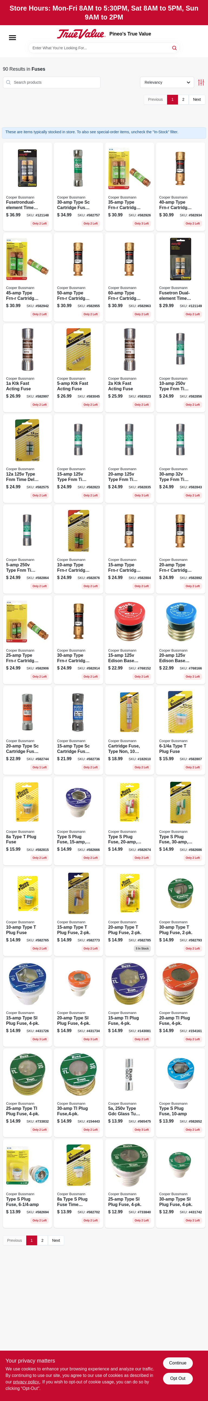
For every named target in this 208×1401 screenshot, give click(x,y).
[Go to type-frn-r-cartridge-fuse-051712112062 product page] (180, 186)
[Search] (175, 47)
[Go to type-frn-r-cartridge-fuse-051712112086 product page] (78, 277)
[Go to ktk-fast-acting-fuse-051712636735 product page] (27, 368)
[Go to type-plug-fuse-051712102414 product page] (78, 821)
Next (197, 99)
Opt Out (177, 1378)
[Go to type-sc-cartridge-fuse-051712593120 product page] (27, 730)
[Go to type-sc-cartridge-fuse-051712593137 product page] (78, 186)
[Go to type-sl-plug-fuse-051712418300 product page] (27, 1002)
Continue (177, 1363)
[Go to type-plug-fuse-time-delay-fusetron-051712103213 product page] (78, 1183)
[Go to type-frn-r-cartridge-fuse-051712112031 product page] (27, 640)
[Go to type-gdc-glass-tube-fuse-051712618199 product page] (129, 1093)
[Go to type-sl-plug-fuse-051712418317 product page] (78, 1002)
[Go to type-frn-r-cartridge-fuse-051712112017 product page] (129, 549)
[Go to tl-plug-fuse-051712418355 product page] (180, 1002)
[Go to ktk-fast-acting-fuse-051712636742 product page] (129, 368)
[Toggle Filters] (201, 82)
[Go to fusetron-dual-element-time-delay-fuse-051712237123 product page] (180, 277)
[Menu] (12, 37)
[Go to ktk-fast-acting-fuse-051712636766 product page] (78, 368)
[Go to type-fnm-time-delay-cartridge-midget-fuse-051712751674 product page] (27, 549)
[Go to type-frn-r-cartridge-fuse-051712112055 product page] (129, 186)
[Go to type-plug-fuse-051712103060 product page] (180, 730)
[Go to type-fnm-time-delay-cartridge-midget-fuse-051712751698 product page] (27, 458)
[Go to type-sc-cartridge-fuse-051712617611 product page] (78, 730)
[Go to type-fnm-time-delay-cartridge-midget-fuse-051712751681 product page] (180, 368)
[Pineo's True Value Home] (81, 34)
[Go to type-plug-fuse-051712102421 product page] (129, 821)
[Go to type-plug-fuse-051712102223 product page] (129, 911)
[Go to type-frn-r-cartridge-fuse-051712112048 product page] (78, 640)
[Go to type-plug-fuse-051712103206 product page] (27, 1183)
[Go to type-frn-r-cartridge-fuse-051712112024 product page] (180, 549)
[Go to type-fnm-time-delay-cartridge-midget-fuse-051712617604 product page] (180, 458)
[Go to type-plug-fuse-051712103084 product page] (27, 911)
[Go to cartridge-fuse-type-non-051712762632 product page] (129, 730)
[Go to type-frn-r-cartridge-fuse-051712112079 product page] (27, 277)
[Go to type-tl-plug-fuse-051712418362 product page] (27, 1093)
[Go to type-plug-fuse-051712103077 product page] (27, 821)
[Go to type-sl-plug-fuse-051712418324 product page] (129, 1183)
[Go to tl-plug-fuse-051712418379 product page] (78, 1093)
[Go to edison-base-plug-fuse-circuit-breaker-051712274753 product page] (129, 640)
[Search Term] (104, 48)
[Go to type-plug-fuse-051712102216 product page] (78, 911)
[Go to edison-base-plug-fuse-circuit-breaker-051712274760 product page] (180, 640)
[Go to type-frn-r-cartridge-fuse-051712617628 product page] (78, 549)
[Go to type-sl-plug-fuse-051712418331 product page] (180, 1183)
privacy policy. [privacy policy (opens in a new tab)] (26, 1382)
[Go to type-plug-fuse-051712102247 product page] (180, 911)
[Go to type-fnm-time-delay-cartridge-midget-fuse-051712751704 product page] (78, 458)
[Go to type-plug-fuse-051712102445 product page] (180, 821)
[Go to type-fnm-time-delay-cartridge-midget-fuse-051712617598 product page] (129, 458)
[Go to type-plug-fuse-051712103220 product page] (180, 1093)
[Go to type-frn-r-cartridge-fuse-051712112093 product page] (129, 277)
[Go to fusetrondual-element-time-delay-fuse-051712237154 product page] (27, 186)
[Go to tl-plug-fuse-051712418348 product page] (129, 1002)
